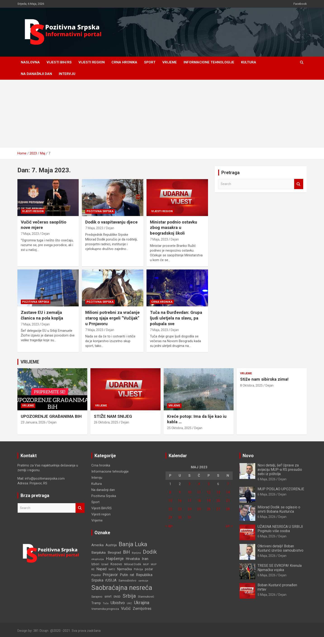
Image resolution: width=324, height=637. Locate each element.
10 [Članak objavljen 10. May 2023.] (189, 492)
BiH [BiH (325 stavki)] (126, 552)
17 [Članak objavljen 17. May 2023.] (189, 501)
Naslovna (30, 62)
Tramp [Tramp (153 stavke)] (96, 603)
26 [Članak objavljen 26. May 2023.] (208, 509)
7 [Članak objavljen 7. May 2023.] (228, 484)
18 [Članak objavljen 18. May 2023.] (199, 501)
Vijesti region (91, 62)
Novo (248, 455)
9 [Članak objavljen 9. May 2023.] (180, 492)
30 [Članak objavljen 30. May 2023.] (180, 517)
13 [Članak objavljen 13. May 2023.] (218, 492)
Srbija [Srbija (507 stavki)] (129, 596)
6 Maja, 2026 (267, 479)
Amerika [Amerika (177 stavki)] (97, 545)
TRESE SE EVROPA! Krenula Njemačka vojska (280, 567)
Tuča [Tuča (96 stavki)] (106, 603)
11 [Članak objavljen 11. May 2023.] (199, 492)
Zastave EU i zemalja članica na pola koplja (42, 315)
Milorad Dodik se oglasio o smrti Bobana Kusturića (279, 509)
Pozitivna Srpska (100, 211)
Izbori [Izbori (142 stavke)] (95, 564)
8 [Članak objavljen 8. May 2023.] (170, 492)
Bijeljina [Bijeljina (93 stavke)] (136, 552)
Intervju (67, 74)
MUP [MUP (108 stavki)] (146, 564)
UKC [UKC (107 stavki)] (129, 603)
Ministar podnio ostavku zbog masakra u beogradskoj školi (173, 227)
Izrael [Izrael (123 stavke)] (104, 564)
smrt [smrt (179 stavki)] (107, 596)
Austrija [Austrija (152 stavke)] (111, 545)
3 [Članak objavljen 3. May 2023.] (189, 484)
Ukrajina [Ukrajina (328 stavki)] (141, 602)
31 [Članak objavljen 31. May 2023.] (189, 517)
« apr (169, 526)
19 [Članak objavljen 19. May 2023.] (208, 501)
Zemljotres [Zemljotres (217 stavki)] (142, 608)
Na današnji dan (36, 74)
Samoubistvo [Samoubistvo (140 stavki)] (127, 580)
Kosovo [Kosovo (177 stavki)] (116, 564)
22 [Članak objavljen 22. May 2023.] (170, 509)
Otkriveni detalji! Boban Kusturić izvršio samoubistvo (280, 548)
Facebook (300, 3)
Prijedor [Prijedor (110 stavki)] (96, 575)
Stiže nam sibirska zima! (264, 379)
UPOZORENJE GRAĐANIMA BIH (51, 416)
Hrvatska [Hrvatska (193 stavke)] (133, 559)
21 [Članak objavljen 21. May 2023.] (228, 501)
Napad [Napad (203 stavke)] (101, 569)
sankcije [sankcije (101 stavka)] (143, 580)
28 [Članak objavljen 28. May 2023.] (228, 509)
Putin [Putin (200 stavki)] (124, 575)
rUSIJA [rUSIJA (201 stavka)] (110, 580)
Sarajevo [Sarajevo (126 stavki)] (96, 596)
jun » (229, 526)
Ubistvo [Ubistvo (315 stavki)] (118, 602)
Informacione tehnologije (209, 62)
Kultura (248, 62)
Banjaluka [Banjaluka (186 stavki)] (98, 552)
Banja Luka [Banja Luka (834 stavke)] (133, 544)
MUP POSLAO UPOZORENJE (281, 489)
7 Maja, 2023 (30, 234)
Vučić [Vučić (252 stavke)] (126, 608)
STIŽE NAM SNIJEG (113, 416)
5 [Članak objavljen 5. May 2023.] (209, 484)
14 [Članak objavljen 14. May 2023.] (228, 492)
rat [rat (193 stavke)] (132, 575)
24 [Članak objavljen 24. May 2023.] (189, 509)
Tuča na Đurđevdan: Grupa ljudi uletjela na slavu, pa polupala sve (176, 318)
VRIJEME (30, 362)
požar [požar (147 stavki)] (149, 569)
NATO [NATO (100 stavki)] (112, 569)
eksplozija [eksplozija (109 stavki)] (97, 559)
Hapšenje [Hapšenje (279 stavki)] (115, 558)
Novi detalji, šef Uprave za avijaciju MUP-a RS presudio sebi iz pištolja (280, 469)
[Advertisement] (162, 113)
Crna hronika (124, 62)
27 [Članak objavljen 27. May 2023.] (218, 509)
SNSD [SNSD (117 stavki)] (117, 596)
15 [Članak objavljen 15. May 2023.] (170, 501)
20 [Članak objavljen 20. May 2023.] (218, 501)
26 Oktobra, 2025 (106, 422)
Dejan (46, 234)
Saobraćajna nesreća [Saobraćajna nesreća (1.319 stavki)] (121, 587)
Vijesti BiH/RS (59, 62)
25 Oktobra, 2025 (179, 428)
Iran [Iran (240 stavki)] (145, 558)
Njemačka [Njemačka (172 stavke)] (124, 569)
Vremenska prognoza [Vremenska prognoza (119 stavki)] (105, 609)
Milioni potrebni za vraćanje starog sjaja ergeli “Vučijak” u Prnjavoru (112, 318)
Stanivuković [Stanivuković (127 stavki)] (146, 596)
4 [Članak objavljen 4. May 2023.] (199, 484)
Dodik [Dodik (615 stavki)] (150, 552)
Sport (150, 62)
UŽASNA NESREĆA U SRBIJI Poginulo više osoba (280, 528)
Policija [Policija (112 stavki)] (138, 569)
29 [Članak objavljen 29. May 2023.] (170, 517)
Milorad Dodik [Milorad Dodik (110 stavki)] (132, 564)
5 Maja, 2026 (267, 594)
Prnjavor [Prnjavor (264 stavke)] (110, 574)
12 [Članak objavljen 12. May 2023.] (208, 492)
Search (298, 184)
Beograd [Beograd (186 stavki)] (114, 552)
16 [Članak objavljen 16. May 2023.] (180, 501)
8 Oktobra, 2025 (251, 385)
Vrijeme (169, 62)
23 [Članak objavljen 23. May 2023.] (180, 509)
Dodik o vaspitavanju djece (111, 222)
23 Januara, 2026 (33, 422)
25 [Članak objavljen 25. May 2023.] (199, 509)
